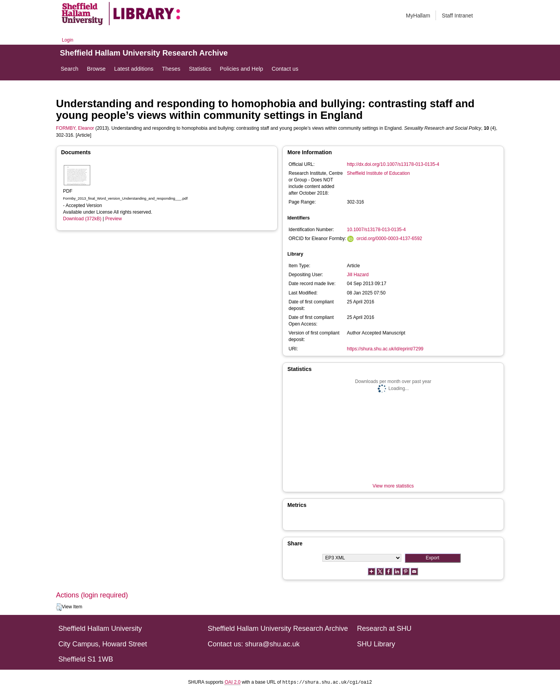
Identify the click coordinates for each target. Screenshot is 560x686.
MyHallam (418, 15)
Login (67, 40)
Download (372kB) (82, 218)
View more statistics (393, 486)
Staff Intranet (457, 15)
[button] (59, 607)
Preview (113, 218)
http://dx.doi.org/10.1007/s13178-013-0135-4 (393, 164)
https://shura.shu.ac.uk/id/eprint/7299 (385, 349)
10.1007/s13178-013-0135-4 (376, 229)
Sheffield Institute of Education (378, 173)
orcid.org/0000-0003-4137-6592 (389, 238)
